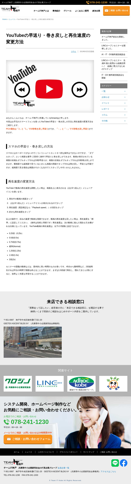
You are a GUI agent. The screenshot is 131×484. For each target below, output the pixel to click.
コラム (73, 51)
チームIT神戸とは (41, 11)
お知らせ (105, 97)
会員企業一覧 (63, 468)
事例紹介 (56, 11)
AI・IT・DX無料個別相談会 (113, 54)
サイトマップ (88, 452)
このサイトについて (46, 452)
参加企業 (96, 11)
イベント (105, 103)
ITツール (67, 11)
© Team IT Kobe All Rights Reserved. (65, 480)
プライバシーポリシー (69, 452)
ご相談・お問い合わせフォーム (31, 439)
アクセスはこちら (108, 471)
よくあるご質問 (82, 11)
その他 (104, 121)
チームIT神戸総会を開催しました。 (113, 38)
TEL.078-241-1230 (12, 475)
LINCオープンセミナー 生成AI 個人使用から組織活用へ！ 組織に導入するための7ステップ (113, 64)
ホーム (16, 452)
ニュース (12, 19)
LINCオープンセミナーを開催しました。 (113, 47)
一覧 (104, 91)
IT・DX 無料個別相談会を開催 (113, 76)
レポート (105, 109)
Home (4, 19)
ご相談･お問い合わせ (118, 10)
